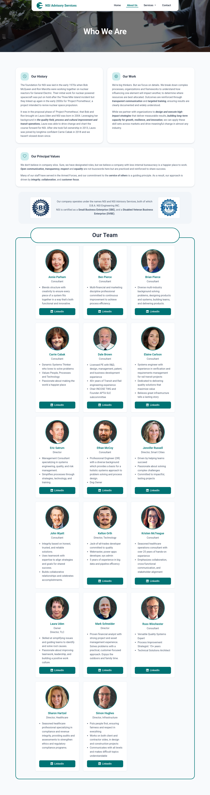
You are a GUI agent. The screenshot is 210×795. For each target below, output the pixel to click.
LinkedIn (57, 312)
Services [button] (149, 5)
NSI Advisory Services (56, 5)
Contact (166, 5)
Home (117, 5)
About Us (132, 5)
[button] (57, 282)
